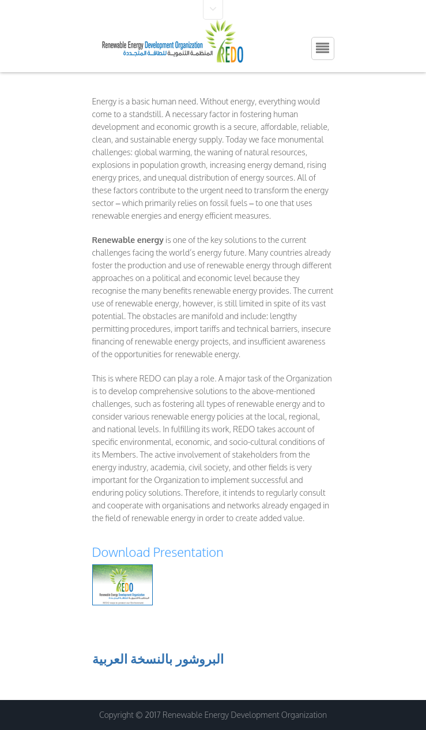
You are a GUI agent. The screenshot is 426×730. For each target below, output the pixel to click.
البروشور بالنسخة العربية (158, 658)
